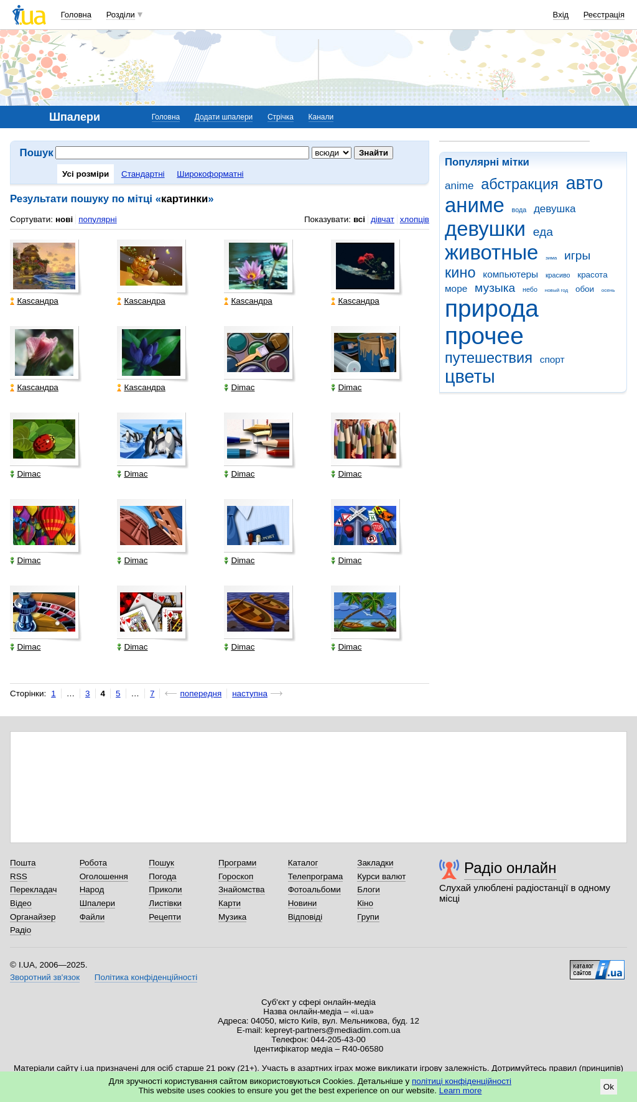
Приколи (165, 889)
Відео (21, 903)
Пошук (161, 862)
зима (551, 258)
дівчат (382, 219)
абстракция (520, 184)
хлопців (414, 219)
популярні (97, 219)
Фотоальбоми (314, 889)
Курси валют (381, 876)
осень (608, 290)
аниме (474, 205)
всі (359, 219)
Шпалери (97, 903)
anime (459, 186)
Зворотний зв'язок (45, 977)
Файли (92, 917)
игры (577, 255)
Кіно (365, 903)
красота (592, 274)
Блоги (368, 889)
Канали (321, 117)
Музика (232, 917)
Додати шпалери (224, 117)
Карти (229, 903)
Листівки (165, 903)
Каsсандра (34, 301)
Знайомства (241, 889)
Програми (237, 862)
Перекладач (33, 889)
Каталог (303, 862)
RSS (18, 876)
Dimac (239, 387)
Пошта (22, 862)
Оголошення (104, 876)
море (456, 288)
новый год (556, 290)
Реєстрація (604, 14)
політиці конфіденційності (461, 1081)
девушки (485, 228)
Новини (302, 903)
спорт (552, 359)
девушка (555, 209)
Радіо (20, 930)
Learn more (460, 1090)
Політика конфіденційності (146, 977)
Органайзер (32, 917)
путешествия (488, 358)
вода (519, 209)
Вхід (561, 14)
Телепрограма (315, 876)
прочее (484, 335)
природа (492, 308)
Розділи (120, 14)
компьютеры (510, 274)
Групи (368, 917)
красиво (558, 275)
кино (460, 272)
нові (64, 219)
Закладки (375, 862)
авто (584, 183)
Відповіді (305, 917)
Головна (76, 14)
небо (530, 289)
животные (491, 252)
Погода (162, 876)
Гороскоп (235, 876)
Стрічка (280, 117)
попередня (200, 693)
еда (543, 231)
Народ (92, 889)
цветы (470, 376)
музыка (495, 287)
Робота (93, 862)
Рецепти (165, 917)
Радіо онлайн (510, 867)
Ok (608, 1086)
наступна (249, 693)
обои (584, 289)
